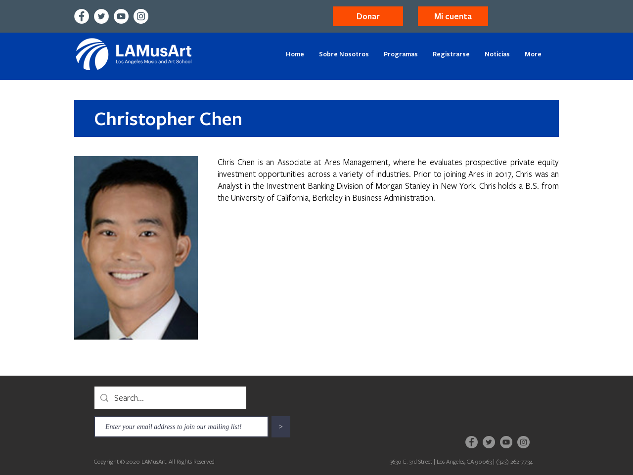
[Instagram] (141, 16)
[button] (453, 16)
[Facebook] (81, 16)
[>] (280, 426)
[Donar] (368, 16)
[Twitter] (101, 16)
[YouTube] (121, 16)
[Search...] (170, 398)
